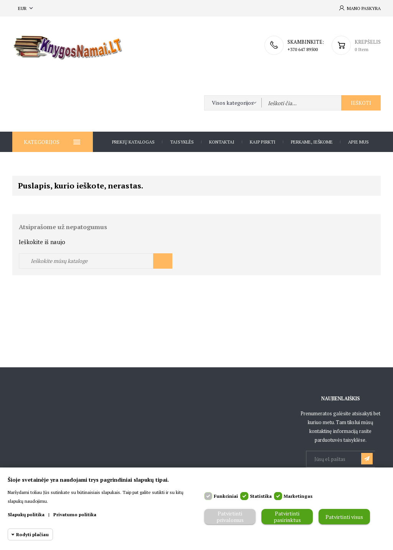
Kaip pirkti (263, 142)
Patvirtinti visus (344, 516)
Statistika (261, 496)
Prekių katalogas (133, 142)
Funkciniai (226, 496)
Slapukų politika (26, 514)
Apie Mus (358, 142)
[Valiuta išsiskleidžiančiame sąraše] (26, 8)
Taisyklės (182, 142)
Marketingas (298, 496)
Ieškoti (361, 102)
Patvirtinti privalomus (230, 517)
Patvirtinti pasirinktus (287, 517)
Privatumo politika (74, 514)
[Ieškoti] (95, 261)
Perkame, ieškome (312, 142)
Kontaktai (221, 142)
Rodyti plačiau (32, 534)
